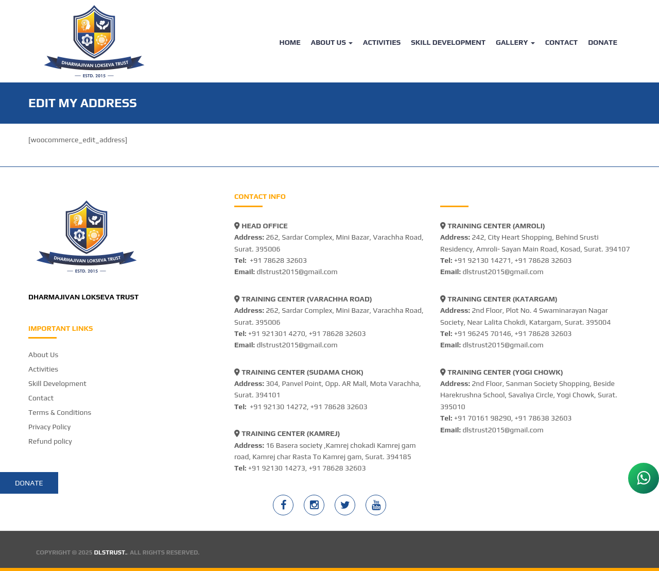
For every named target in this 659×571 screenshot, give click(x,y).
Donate (602, 42)
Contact (561, 42)
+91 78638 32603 (543, 418)
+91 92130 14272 (278, 406)
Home (289, 42)
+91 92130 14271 (482, 260)
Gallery (515, 42)
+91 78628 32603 (278, 260)
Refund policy (50, 441)
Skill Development (448, 42)
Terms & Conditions (59, 412)
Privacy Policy (49, 427)
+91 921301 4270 (276, 333)
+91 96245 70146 (482, 333)
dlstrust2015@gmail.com (296, 271)
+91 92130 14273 (276, 468)
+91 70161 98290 (482, 418)
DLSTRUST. (110, 552)
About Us (332, 42)
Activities (382, 42)
